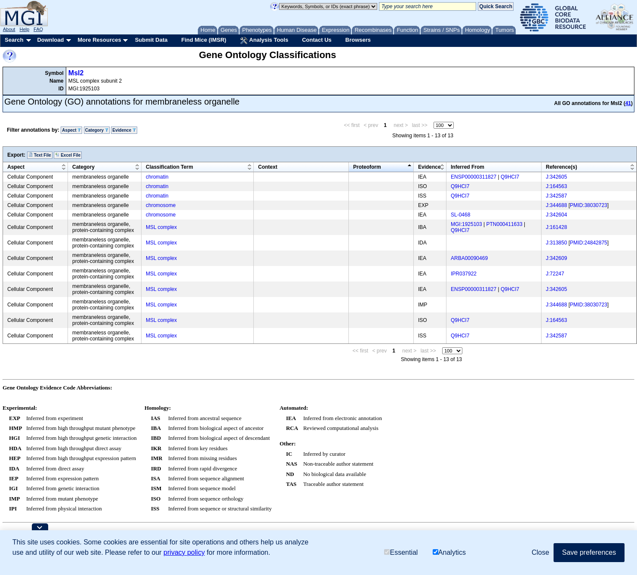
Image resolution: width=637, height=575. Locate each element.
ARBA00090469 (469, 258)
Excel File (67, 155)
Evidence (124, 130)
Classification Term (169, 167)
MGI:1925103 (466, 224)
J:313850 (556, 243)
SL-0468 (460, 215)
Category (96, 130)
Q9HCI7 (510, 177)
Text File (39, 155)
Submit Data (151, 40)
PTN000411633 (504, 224)
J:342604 (556, 215)
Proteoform (367, 167)
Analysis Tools (264, 40)
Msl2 (76, 73)
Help (24, 29)
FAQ (38, 29)
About (9, 29)
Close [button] (540, 552)
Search (14, 40)
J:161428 (556, 227)
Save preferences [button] (589, 552)
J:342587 (556, 196)
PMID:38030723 (588, 205)
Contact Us (317, 40)
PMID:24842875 (588, 243)
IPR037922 (464, 274)
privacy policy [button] (184, 552)
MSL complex (161, 227)
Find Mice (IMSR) (203, 40)
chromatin (157, 177)
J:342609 (556, 258)
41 (628, 103)
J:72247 (555, 274)
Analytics (449, 552)
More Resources (99, 40)
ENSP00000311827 (473, 177)
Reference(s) (561, 167)
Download (50, 40)
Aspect (71, 130)
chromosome (160, 205)
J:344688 (556, 205)
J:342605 (556, 177)
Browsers (358, 40)
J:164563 (556, 186)
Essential (401, 552)
